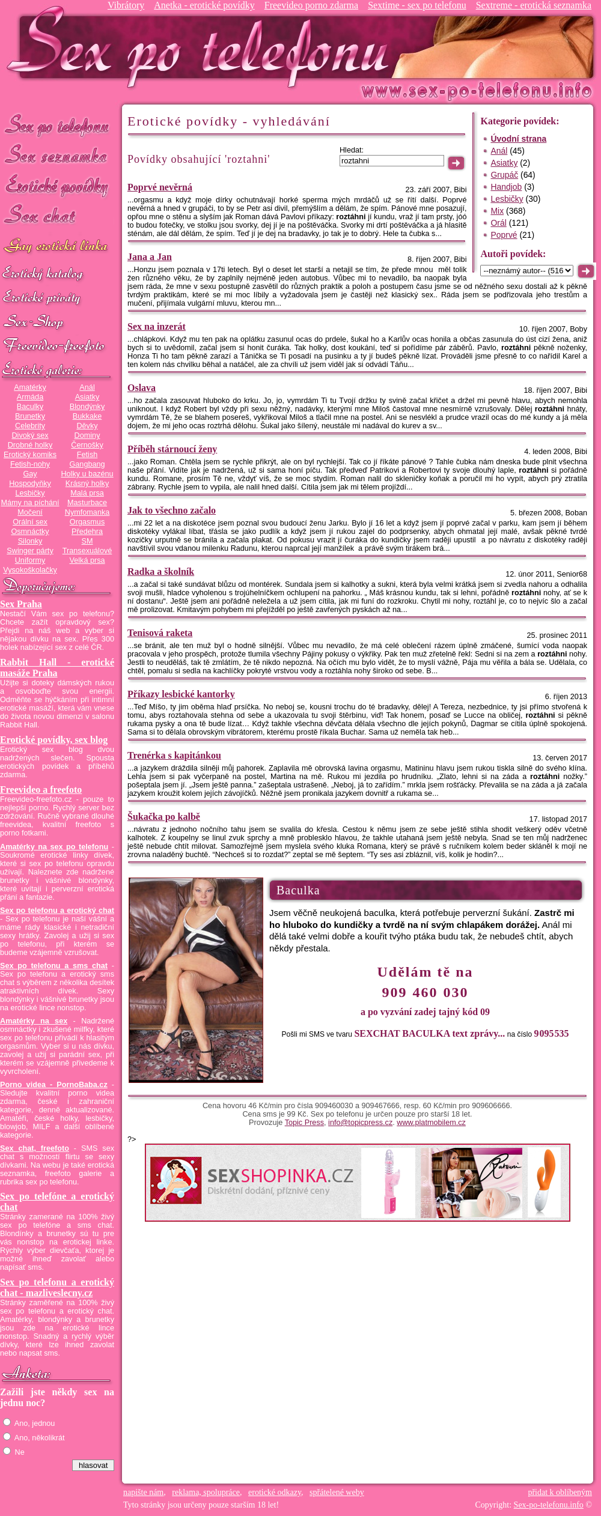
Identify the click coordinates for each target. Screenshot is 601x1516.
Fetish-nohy (30, 464)
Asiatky (87, 397)
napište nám (143, 1492)
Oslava (141, 388)
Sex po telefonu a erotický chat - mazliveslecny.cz (57, 1287)
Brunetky (30, 416)
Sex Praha (21, 604)
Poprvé (503, 235)
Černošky (87, 445)
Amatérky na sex (33, 1021)
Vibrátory (126, 5)
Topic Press (304, 1122)
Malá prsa (87, 493)
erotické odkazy (274, 1492)
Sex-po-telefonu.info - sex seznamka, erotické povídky (202, 46)
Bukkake (87, 416)
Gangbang (87, 464)
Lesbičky (29, 493)
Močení (30, 512)
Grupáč (504, 175)
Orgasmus (87, 522)
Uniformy (30, 560)
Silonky (30, 541)
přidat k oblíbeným (560, 1492)
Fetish (87, 454)
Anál (86, 387)
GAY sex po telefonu (57, 247)
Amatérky (30, 387)
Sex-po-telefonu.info (549, 1504)
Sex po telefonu (57, 124)
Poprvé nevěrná (159, 187)
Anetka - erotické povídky (204, 5)
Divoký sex (29, 435)
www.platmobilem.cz (431, 1122)
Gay (30, 474)
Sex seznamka (57, 155)
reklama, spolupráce (206, 1492)
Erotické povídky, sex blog (54, 740)
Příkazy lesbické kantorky (181, 694)
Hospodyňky (30, 483)
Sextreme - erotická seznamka (533, 5)
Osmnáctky (30, 531)
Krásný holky (87, 483)
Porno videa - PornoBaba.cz (54, 1085)
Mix (497, 211)
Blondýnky (87, 406)
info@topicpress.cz (360, 1122)
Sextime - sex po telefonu (417, 5)
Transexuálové (87, 551)
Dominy (87, 435)
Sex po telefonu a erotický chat (57, 910)
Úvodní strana (518, 139)
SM (87, 541)
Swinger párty (30, 551)
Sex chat (57, 216)
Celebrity (30, 426)
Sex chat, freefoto (34, 1148)
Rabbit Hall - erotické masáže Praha (57, 667)
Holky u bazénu (87, 474)
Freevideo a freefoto (41, 789)
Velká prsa (87, 560)
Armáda (30, 397)
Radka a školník (160, 571)
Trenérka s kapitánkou (174, 755)
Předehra (87, 531)
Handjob (506, 187)
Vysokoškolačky (30, 570)
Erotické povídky (57, 186)
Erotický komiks (30, 454)
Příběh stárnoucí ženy (172, 449)
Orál (498, 223)
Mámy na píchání (30, 503)
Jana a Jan (149, 257)
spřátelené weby (337, 1492)
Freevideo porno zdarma (311, 5)
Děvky (86, 426)
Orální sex (30, 522)
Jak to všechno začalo (171, 510)
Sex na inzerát (156, 326)
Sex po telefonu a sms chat (54, 966)
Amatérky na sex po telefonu (54, 847)
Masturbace (87, 503)
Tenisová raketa (159, 633)
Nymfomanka (87, 512)
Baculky (30, 406)
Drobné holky (30, 445)
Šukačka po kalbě (163, 816)
